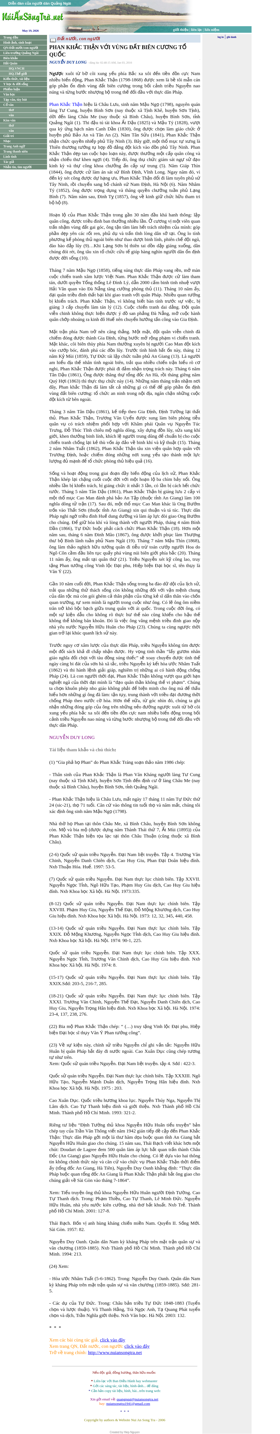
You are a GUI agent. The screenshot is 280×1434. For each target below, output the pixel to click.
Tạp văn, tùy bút (15, 100)
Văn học (9, 94)
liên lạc (196, 30)
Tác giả (8, 162)
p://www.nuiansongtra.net (117, 1352)
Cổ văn (8, 105)
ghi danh (231, 37)
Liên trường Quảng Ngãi (21, 53)
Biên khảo (10, 58)
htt (90, 1352)
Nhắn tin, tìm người (17, 167)
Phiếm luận (11, 89)
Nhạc (7, 141)
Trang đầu (10, 37)
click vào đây (112, 1340)
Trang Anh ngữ (14, 146)
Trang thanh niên (15, 151)
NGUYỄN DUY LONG (68, 62)
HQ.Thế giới (18, 74)
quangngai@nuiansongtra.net (137, 1399)
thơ (11, 110)
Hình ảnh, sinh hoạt (17, 42)
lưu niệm (212, 30)
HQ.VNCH (16, 68)
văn (11, 115)
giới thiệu (180, 30)
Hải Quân (10, 63)
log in (221, 37)
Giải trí (8, 136)
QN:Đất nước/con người (20, 48)
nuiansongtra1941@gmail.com (128, 1404)
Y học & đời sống (15, 84)
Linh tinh (9, 157)
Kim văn (9, 120)
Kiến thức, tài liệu (16, 79)
